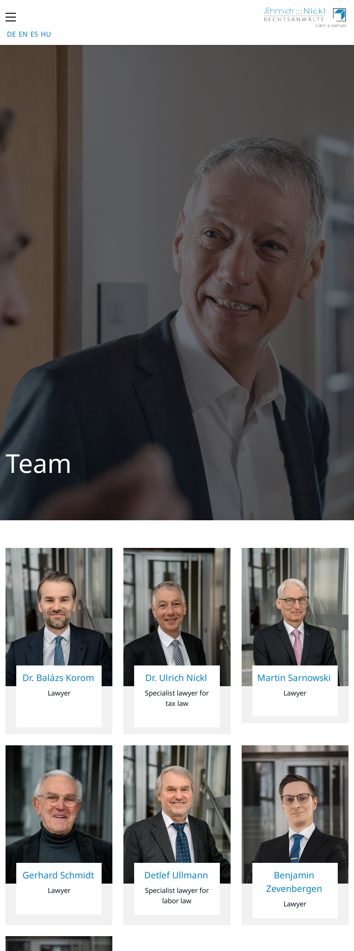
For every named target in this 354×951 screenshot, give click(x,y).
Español (34, 34)
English (23, 34)
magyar (46, 34)
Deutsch (11, 34)
